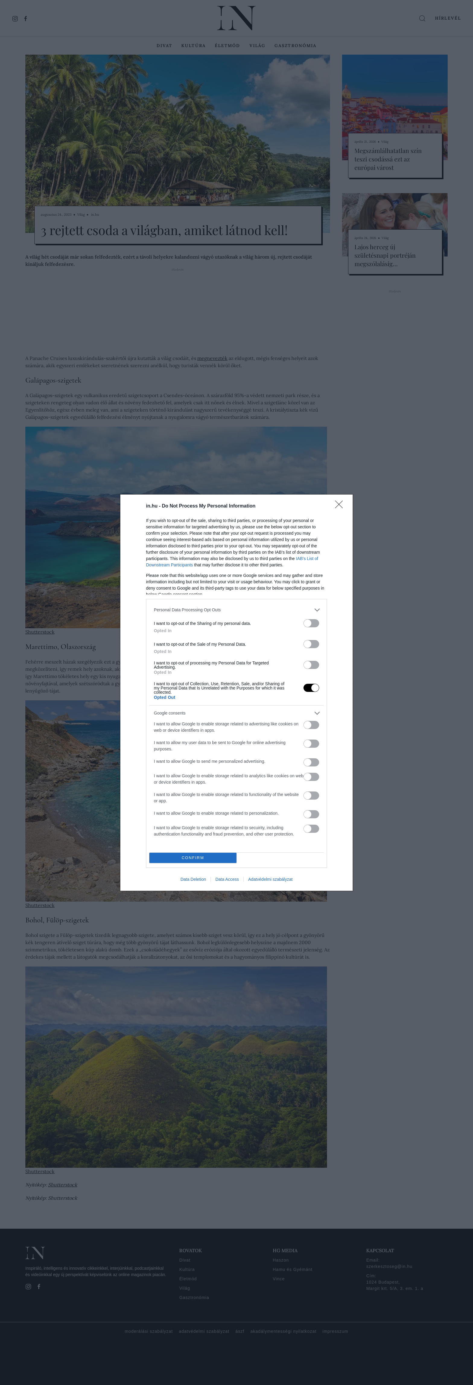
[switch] (311, 623)
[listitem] (236, 610)
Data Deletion (193, 879)
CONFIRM (193, 857)
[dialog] (236, 693)
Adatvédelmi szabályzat (270, 879)
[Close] (341, 506)
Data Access (227, 879)
